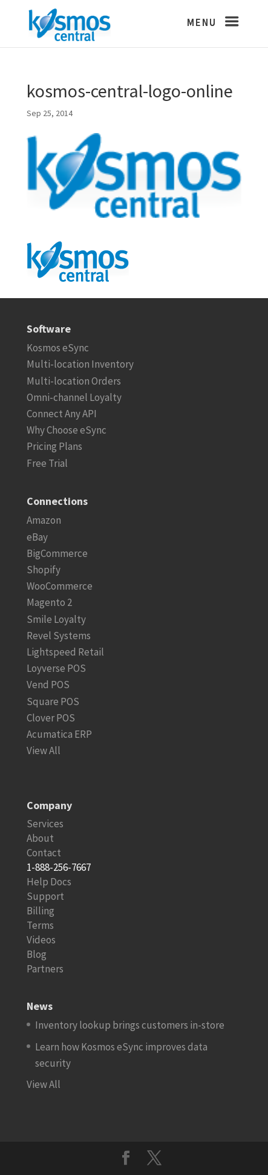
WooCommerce (60, 586)
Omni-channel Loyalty (74, 397)
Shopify (43, 569)
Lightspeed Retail (65, 652)
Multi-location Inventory (80, 364)
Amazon (44, 520)
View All (43, 750)
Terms (40, 925)
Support (45, 896)
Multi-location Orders (74, 381)
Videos (41, 939)
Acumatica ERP (59, 734)
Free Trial (47, 463)
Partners (45, 968)
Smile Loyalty (56, 619)
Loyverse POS (56, 668)
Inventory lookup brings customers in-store (129, 1025)
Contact (44, 852)
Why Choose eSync (66, 430)
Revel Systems (59, 635)
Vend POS (48, 684)
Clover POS (51, 717)
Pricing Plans (54, 446)
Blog (37, 954)
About (40, 838)
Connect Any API (62, 413)
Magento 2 (49, 602)
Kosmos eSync (58, 347)
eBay (37, 537)
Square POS (53, 701)
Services (45, 823)
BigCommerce (57, 553)
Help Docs (49, 881)
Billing (40, 910)
